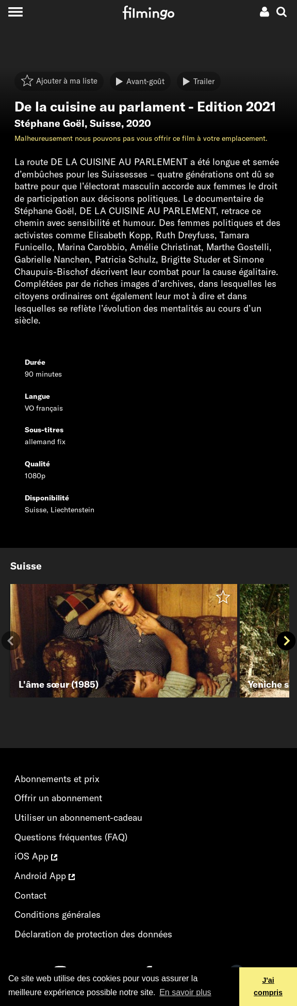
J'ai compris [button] (268, 986)
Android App (44, 876)
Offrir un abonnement (58, 798)
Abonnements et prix (57, 779)
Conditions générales (57, 914)
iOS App (35, 856)
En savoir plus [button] (185, 992)
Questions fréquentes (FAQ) (70, 837)
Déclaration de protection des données (93, 934)
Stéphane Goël (49, 123)
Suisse (105, 123)
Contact (30, 895)
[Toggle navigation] (15, 11)
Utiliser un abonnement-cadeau (78, 817)
